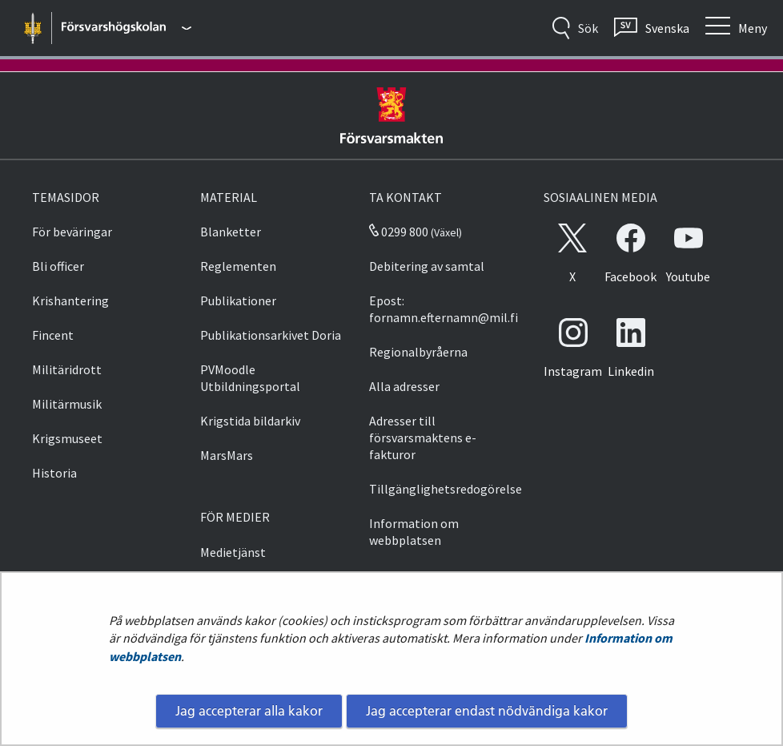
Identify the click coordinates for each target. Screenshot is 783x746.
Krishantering (70, 300)
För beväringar (72, 232)
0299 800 (398, 232)
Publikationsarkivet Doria (270, 335)
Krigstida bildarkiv (250, 421)
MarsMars (226, 455)
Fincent (53, 335)
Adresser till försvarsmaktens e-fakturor (422, 437)
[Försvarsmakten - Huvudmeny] (126, 28)
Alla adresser (404, 386)
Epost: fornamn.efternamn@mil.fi (443, 308)
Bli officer (58, 266)
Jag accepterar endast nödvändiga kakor (487, 711)
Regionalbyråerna (418, 352)
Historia (54, 473)
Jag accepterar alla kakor (249, 711)
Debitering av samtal (426, 266)
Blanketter (230, 232)
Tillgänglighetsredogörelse (445, 489)
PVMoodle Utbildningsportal (250, 377)
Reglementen (238, 266)
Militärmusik (67, 404)
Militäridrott (67, 369)
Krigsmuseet (67, 438)
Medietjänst (233, 552)
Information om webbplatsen (414, 531)
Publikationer (238, 300)
